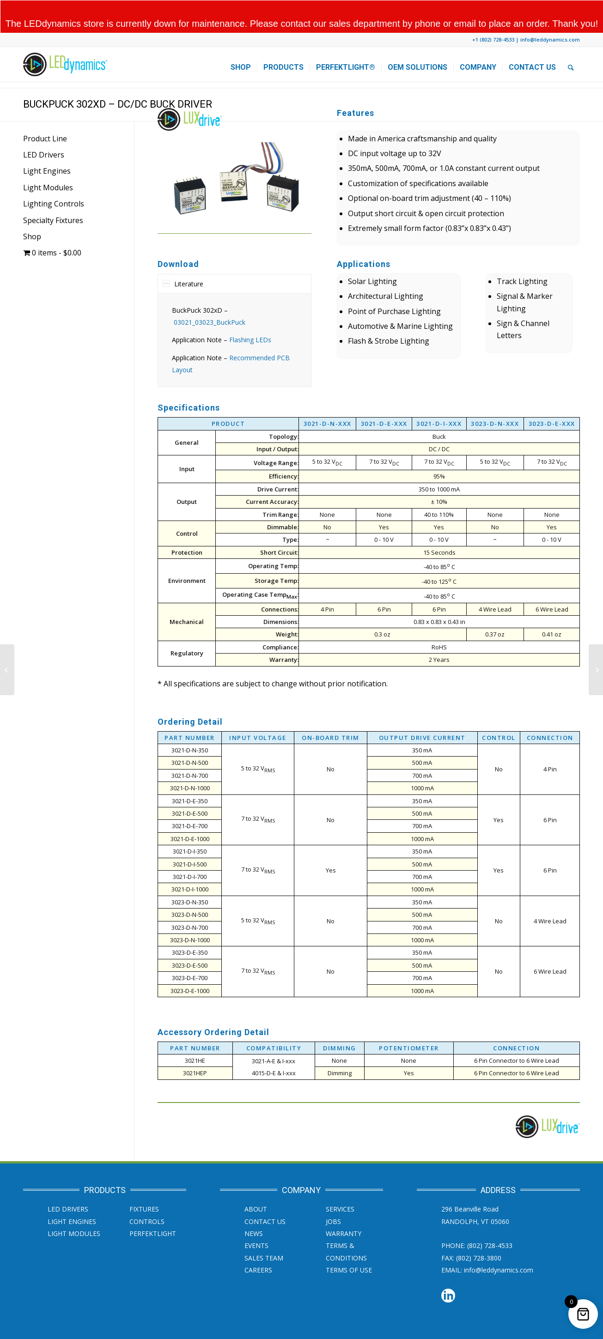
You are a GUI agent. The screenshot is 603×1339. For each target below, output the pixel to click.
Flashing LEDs (250, 322)
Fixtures (144, 1191)
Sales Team (263, 1240)
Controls (146, 1203)
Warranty (343, 1216)
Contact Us (265, 1203)
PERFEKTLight (152, 1216)
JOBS (333, 1203)
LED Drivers (43, 137)
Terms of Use (349, 1252)
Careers (258, 1252)
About (255, 1191)
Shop (32, 219)
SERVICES (340, 1191)
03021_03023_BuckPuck (209, 304)
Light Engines (47, 153)
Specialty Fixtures (53, 202)
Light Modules (48, 169)
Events (256, 1228)
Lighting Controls (53, 186)
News (253, 1216)
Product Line (45, 120)
